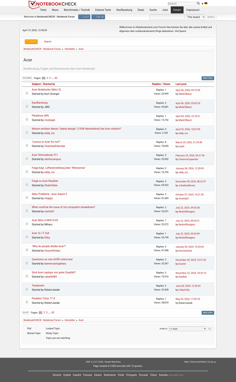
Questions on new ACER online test (52, 259)
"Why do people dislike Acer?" (49, 246)
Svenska (163, 375)
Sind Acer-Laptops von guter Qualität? (54, 272)
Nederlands (110, 375)
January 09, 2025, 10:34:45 (190, 247)
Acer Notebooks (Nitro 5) (46, 89)
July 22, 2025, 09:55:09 (188, 233)
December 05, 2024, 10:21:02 (191, 260)
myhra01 (49, 211)
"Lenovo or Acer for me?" (46, 141)
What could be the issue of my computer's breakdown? (63, 207)
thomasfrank (185, 250)
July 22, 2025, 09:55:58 (188, 207)
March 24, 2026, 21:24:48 (189, 142)
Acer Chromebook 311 (45, 154)
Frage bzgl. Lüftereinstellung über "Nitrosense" (59, 167)
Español (77, 375)
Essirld (182, 264)
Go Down (27, 78)
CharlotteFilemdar (54, 146)
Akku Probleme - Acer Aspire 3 (49, 194)
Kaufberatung (124, 9)
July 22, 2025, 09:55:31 (188, 220)
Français (87, 375)
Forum (177, 9)
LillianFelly (184, 290)
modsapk (49, 120)
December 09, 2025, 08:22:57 (191, 181)
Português (131, 375)
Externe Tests (103, 9)
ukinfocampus (52, 159)
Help (186, 362)
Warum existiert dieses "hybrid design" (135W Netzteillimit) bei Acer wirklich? (76, 128)
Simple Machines (112, 362)
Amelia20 (184, 198)
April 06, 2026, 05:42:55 (188, 103)
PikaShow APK (40, 115)
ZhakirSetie (50, 185)
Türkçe (153, 375)
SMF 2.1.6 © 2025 (94, 362)
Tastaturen (38, 285)
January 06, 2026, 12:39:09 (190, 168)
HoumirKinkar (52, 250)
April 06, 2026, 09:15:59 (188, 90)
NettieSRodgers (187, 211)
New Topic (208, 78)
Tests (43, 9)
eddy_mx (49, 133)
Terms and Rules (198, 362)
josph (181, 146)
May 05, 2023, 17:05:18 (188, 299)
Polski (121, 375)
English (67, 375)
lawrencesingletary (55, 263)
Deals (141, 9)
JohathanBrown (187, 185)
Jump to (163, 328)
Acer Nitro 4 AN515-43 (45, 220)
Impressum (193, 9)
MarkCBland (185, 94)
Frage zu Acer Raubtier (45, 180)
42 (55, 78)
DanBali (183, 276)
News (55, 9)
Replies (156, 84)
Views (166, 84)
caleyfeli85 (50, 276)
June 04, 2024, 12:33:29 (188, 286)
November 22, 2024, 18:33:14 (191, 273)
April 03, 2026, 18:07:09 (188, 129)
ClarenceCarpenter (188, 159)
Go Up (25, 313)
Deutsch (57, 375)
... (52, 78)
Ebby (47, 237)
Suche (153, 9)
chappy (48, 198)
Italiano (98, 375)
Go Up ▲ (212, 362)
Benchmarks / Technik (77, 9)
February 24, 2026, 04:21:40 (190, 155)
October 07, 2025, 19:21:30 (190, 194)
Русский (143, 375)
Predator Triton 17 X (43, 298)
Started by (49, 84)
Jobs (165, 9)
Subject (36, 84)
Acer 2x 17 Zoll (40, 233)
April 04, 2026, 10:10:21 (188, 116)
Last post (183, 84)
